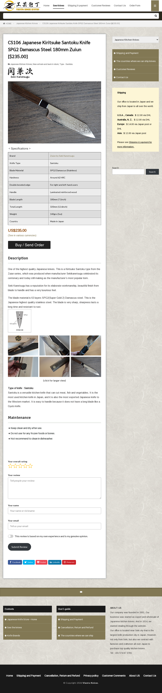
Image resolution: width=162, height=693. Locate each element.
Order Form (134, 6)
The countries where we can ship (77, 635)
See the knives (14, 627)
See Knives (58, 6)
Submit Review (19, 546)
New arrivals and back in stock (46, 64)
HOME (8, 24)
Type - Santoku (66, 64)
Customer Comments (113, 675)
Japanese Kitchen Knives (27, 23)
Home (46, 6)
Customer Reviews (100, 6)
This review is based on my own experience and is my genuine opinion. (51, 536)
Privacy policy (90, 675)
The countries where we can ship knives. (136, 61)
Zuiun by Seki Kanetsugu (62, 155)
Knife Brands (13, 635)
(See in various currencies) (22, 235)
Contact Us (120, 6)
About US (134, 675)
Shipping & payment (78, 6)
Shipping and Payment (127, 53)
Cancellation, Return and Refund (77, 627)
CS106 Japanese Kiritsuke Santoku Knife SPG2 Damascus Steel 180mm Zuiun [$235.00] (81, 23)
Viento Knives (90, 683)
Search (115, 172)
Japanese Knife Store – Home (22, 619)
